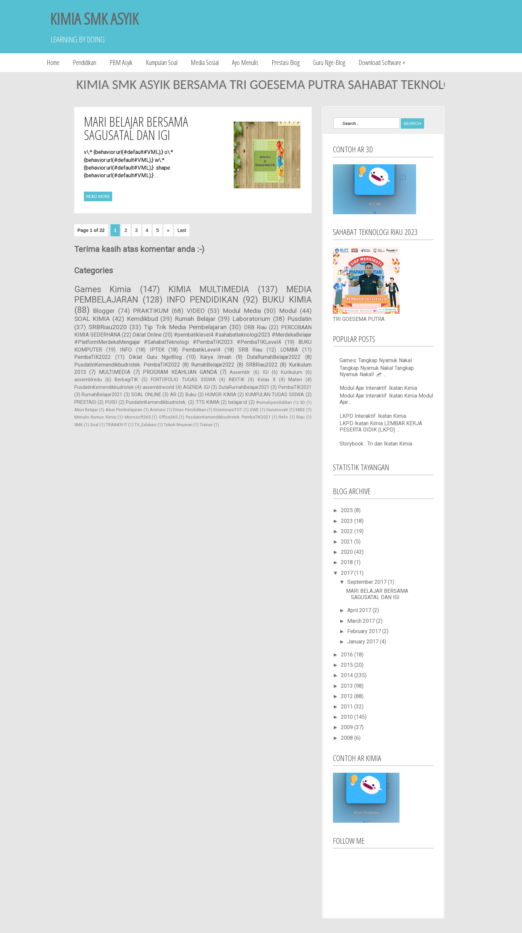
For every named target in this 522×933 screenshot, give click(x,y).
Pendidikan (84, 62)
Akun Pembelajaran (124, 409)
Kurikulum (291, 372)
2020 (347, 552)
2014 (347, 675)
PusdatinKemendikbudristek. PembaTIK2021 (228, 417)
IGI (266, 372)
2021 (347, 541)
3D (302, 402)
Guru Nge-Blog (329, 62)
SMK (78, 424)
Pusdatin (299, 319)
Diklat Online (147, 335)
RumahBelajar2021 (102, 395)
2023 (347, 521)
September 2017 (367, 582)
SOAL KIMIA (92, 319)
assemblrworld (158, 387)
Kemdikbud (142, 319)
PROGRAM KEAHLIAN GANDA (180, 372)
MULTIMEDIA (114, 372)
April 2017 (360, 610)
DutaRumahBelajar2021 (244, 387)
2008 (347, 738)
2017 (347, 573)
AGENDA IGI (196, 387)
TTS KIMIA (207, 402)
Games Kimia (102, 289)
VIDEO (196, 311)
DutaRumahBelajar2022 (274, 357)
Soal (94, 424)
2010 (347, 717)
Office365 (168, 417)
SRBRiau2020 (108, 327)
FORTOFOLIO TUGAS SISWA (183, 380)
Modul (288, 311)
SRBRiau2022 (262, 365)
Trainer (206, 424)
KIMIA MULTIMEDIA (208, 289)
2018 (347, 562)
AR (173, 395)
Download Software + (382, 62)
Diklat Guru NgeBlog (155, 357)
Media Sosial (205, 62)
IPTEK (157, 350)
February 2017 (364, 631)
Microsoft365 (137, 417)
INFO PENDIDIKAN (202, 300)
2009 (347, 727)
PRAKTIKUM (150, 311)
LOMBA (289, 350)
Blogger (104, 311)
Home (53, 62)
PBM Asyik (121, 62)
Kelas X (267, 380)
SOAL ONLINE (146, 395)
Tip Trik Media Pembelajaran (185, 327)
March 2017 (361, 621)
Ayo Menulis (245, 62)
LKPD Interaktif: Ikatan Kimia (373, 416)
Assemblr (240, 372)
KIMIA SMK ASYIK (94, 18)
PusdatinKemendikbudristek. (156, 402)
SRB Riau (250, 350)
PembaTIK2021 (295, 387)
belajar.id (237, 402)
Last (181, 230)
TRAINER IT (116, 424)
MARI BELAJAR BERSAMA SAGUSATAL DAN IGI (136, 128)
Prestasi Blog (286, 62)
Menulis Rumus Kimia (95, 417)
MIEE (300, 409)
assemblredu (88, 380)
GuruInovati (277, 409)
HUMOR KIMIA (220, 395)
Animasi (157, 409)
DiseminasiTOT (227, 409)
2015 (347, 665)
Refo (283, 417)
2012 (347, 696)
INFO (126, 350)
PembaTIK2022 (92, 357)
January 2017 (363, 641)
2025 (347, 510)
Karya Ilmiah (215, 357)
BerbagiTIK (126, 380)
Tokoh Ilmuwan (178, 424)
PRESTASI (85, 402)
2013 (347, 686)
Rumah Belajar (195, 319)
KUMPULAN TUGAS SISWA (274, 395)
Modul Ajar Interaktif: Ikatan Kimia (378, 388)
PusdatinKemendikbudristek (104, 387)
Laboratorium (251, 319)
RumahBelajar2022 (212, 365)
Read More (98, 196)
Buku (190, 395)
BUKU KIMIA (286, 300)
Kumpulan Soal (161, 62)
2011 (347, 706)
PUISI (111, 402)
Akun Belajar (86, 409)
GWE (254, 409)
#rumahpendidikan (274, 402)
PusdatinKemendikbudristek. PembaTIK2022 (127, 365)
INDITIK (236, 380)
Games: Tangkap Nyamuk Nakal (376, 360)
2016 (347, 654)
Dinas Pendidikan (189, 409)
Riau (300, 417)
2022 (347, 531)
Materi (295, 380)
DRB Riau (255, 327)
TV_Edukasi (145, 424)
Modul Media (242, 311)
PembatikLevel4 (201, 350)
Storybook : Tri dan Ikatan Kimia (376, 444)
